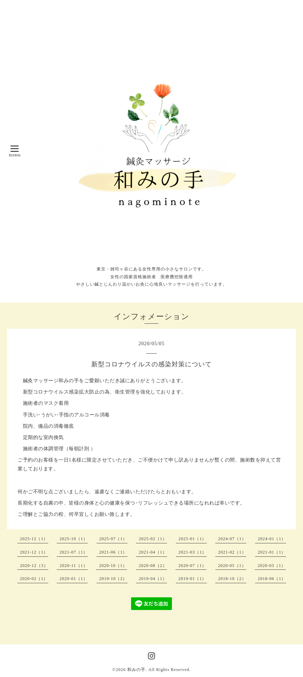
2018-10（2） (232, 578)
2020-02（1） (34, 578)
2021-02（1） (232, 552)
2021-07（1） (74, 552)
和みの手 (136, 669)
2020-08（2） (153, 565)
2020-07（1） (192, 565)
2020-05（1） (232, 565)
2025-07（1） (113, 538)
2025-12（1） (34, 538)
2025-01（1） (193, 538)
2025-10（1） (74, 538)
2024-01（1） (272, 538)
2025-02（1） (153, 538)
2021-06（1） (113, 552)
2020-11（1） (74, 565)
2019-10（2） (113, 578)
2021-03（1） (193, 552)
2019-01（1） (193, 578)
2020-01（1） (74, 578)
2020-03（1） (272, 565)
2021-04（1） (153, 552)
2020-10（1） (113, 565)
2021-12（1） (34, 552)
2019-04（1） (153, 578)
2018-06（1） (272, 578)
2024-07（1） (232, 538)
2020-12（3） (34, 565)
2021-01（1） (272, 552)
